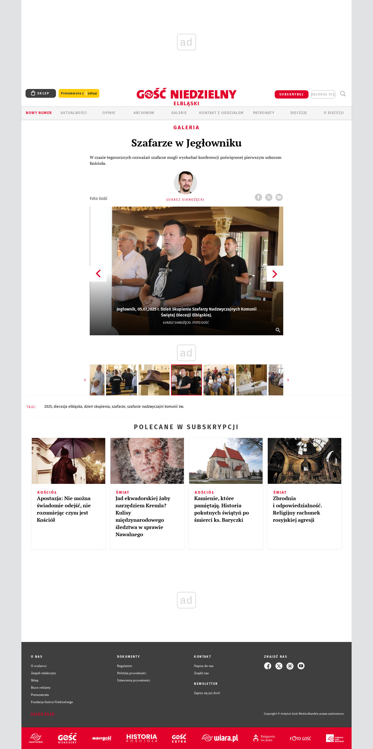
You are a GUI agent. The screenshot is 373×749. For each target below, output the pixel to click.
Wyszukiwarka (342, 94)
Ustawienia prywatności (133, 680)
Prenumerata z (79, 93)
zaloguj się (323, 94)
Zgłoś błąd (43, 714)
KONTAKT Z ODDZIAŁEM (221, 113)
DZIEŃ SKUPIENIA (97, 406)
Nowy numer (39, 113)
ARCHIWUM (144, 113)
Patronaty (264, 113)
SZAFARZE (118, 406)
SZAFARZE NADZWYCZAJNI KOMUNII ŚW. (155, 406)
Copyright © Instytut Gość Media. (285, 713)
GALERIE (179, 113)
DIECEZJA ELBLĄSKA (68, 406)
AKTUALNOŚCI (74, 113)
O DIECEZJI (334, 113)
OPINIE (108, 113)
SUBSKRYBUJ (291, 94)
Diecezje (298, 113)
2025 (48, 406)
